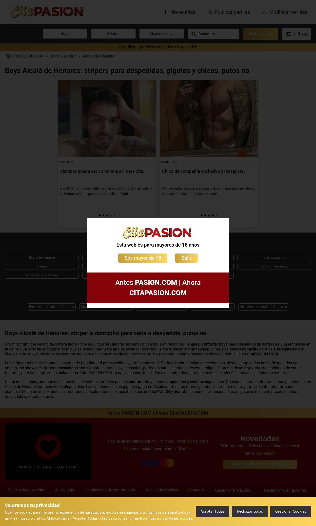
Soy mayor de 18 (142, 258)
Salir (186, 258)
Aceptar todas (212, 511)
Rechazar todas (250, 511)
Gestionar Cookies (290, 511)
